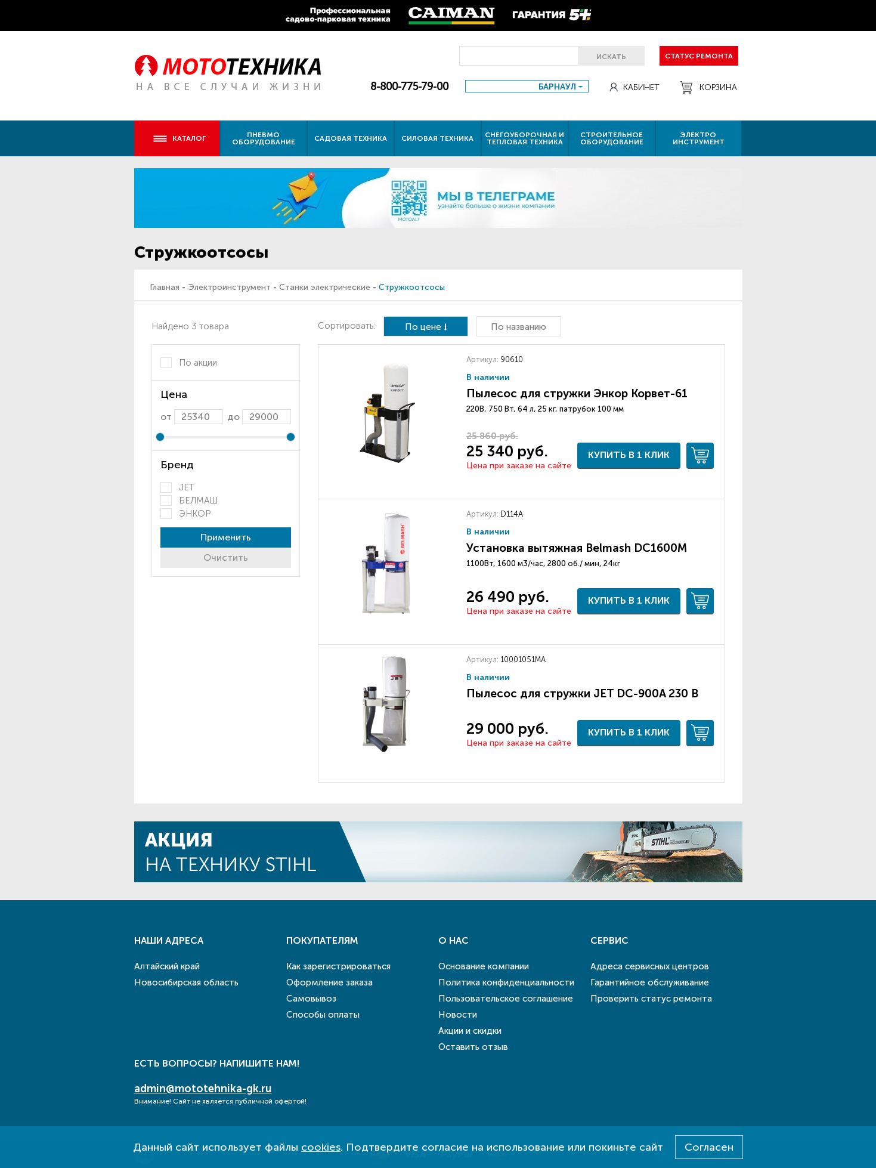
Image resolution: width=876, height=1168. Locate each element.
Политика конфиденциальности (506, 982)
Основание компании (483, 966)
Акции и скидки (470, 1030)
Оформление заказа (329, 982)
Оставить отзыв (473, 1047)
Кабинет (634, 87)
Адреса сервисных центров (649, 966)
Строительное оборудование (611, 138)
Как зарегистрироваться (338, 966)
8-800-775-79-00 (409, 86)
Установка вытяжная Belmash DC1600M (576, 548)
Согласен (709, 1147)
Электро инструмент (699, 138)
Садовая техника (350, 138)
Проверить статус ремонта (651, 998)
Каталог (179, 138)
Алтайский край (167, 966)
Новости (457, 1014)
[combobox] (527, 86)
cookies (321, 1147)
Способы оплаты (323, 1014)
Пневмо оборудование (263, 138)
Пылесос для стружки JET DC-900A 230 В (582, 693)
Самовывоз (311, 998)
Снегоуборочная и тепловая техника (524, 138)
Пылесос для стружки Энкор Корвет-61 (577, 393)
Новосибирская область (186, 982)
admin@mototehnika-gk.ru (203, 1088)
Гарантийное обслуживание (649, 982)
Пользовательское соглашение (505, 998)
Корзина (708, 87)
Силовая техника (437, 138)
